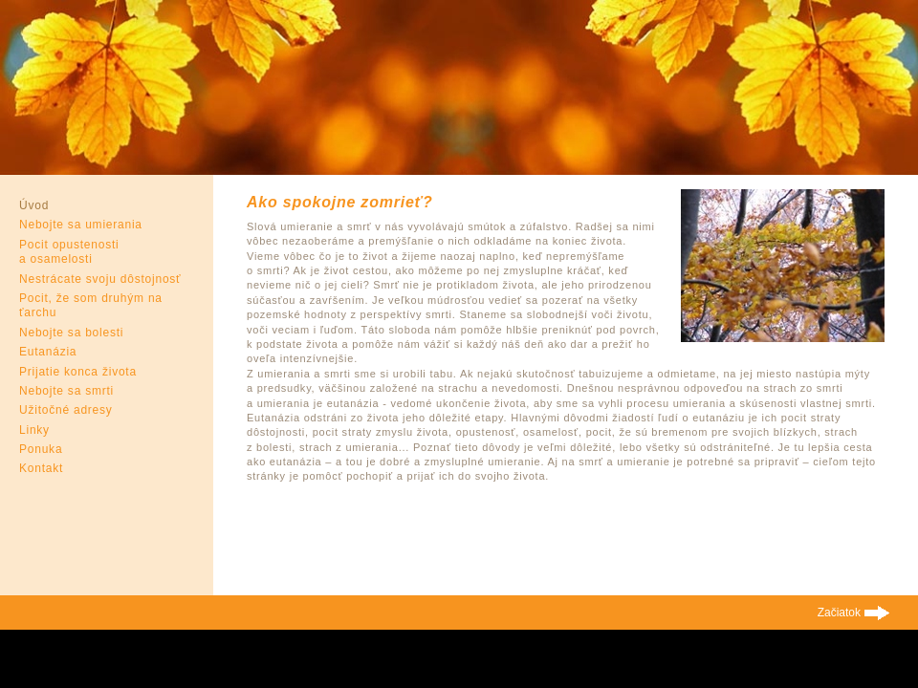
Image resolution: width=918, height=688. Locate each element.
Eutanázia (47, 351)
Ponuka (40, 449)
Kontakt (41, 468)
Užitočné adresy (66, 410)
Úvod (34, 205)
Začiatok (839, 612)
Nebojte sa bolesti (71, 332)
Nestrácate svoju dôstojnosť (100, 279)
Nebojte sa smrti (66, 391)
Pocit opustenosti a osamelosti (69, 252)
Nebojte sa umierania (80, 224)
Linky (34, 430)
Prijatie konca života (78, 371)
